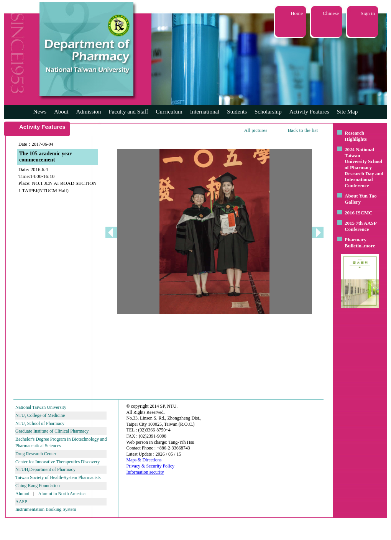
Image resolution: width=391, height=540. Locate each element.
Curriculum (169, 112)
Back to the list (303, 130)
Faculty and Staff (128, 112)
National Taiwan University (40, 407)
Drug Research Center (35, 453)
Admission (88, 112)
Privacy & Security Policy (150, 466)
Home (297, 13)
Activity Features (309, 112)
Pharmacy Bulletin (355, 243)
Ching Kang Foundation (37, 485)
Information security (145, 472)
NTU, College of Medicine (40, 415)
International (205, 112)
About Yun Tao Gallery (361, 199)
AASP (21, 501)
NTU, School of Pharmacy (39, 423)
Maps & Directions (143, 460)
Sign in (368, 13)
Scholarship (268, 112)
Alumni (22, 493)
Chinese (331, 13)
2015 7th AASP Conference (360, 226)
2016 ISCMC (359, 213)
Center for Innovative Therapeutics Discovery (57, 461)
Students (237, 112)
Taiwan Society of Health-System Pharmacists (57, 477)
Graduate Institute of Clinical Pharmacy (52, 431)
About (61, 112)
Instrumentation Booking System (45, 509)
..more (368, 246)
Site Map (347, 112)
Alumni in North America (61, 493)
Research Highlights (356, 136)
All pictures (255, 130)
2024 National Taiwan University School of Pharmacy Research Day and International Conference (364, 167)
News (39, 112)
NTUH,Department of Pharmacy (45, 469)
